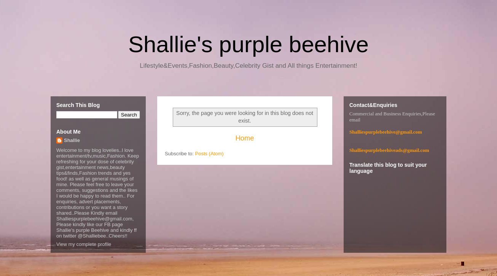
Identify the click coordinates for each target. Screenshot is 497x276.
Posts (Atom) (209, 153)
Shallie (72, 140)
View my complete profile (83, 244)
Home (245, 138)
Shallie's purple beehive (248, 44)
